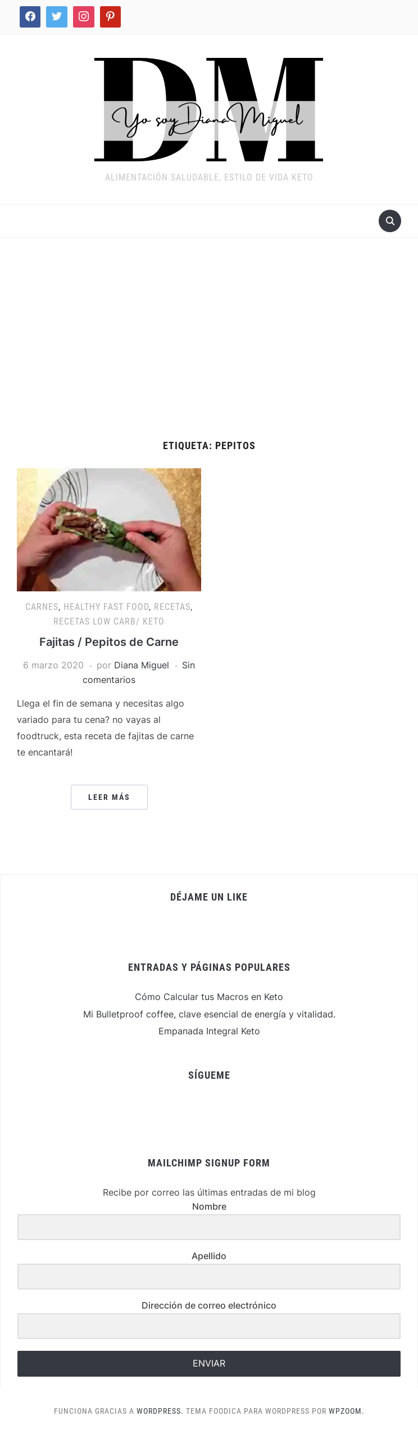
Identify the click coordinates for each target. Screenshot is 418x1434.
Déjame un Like (209, 897)
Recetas (172, 606)
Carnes (41, 606)
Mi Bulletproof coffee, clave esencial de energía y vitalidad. (209, 1014)
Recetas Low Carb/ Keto (109, 621)
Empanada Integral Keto (209, 1031)
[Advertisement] (209, 339)
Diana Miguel (141, 665)
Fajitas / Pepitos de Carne (109, 642)
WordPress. (160, 1410)
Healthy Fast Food (106, 606)
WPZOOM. (347, 1410)
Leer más (109, 797)
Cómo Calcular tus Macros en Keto (209, 996)
